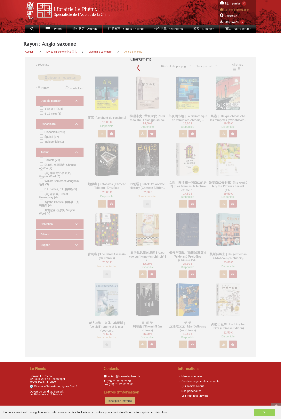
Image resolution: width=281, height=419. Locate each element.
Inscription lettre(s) (120, 400)
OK (265, 412)
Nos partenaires (191, 391)
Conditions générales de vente (200, 381)
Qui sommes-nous (192, 386)
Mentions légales (192, 376)
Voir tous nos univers (194, 395)
